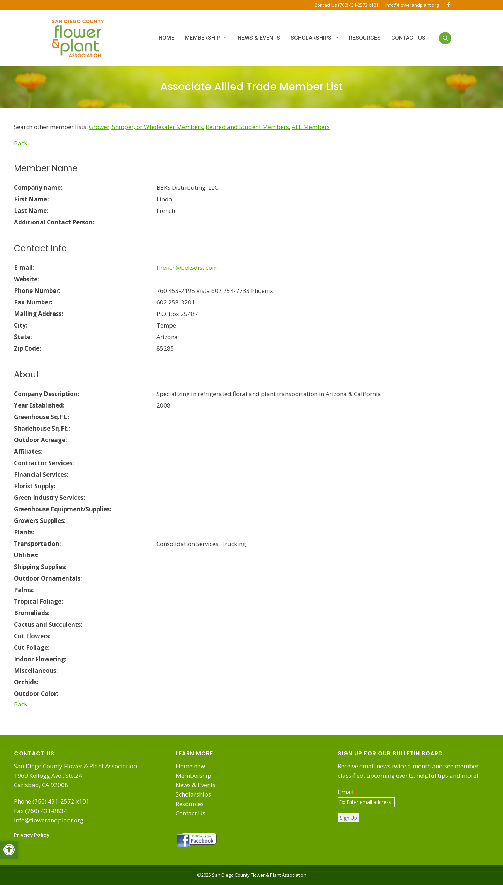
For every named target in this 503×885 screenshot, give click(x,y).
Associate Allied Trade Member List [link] (251, 86)
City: (21, 325)
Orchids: (26, 682)
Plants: (24, 532)
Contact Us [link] (190, 813)
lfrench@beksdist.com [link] (187, 268)
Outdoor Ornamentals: (48, 578)
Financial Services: (41, 474)
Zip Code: (27, 348)
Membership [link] (193, 775)
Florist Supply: (35, 486)
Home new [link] (190, 766)
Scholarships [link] (193, 794)
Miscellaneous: (36, 671)
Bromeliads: (32, 613)
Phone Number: (37, 291)
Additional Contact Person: (54, 222)
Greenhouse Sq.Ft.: (42, 417)
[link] (9, 850)
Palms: (24, 590)
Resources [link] (190, 804)
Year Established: (39, 405)
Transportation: (37, 544)
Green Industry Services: (49, 498)
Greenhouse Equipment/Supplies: (62, 509)
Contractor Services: (44, 463)
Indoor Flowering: (40, 659)
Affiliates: (28, 451)
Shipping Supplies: (40, 567)
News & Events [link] (196, 785)
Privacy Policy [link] (31, 835)
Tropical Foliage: (38, 601)
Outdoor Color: (36, 694)
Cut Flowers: (32, 636)
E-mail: (24, 268)
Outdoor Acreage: (40, 440)
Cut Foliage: (32, 647)
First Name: (31, 199)
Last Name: (31, 211)
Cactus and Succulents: (48, 624)
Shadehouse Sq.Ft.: (42, 428)
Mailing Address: (38, 314)
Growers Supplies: (40, 521)
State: (23, 337)
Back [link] (20, 143)
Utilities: (26, 555)
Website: (26, 279)
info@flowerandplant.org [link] (412, 5)
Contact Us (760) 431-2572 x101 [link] (346, 5)
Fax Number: (33, 302)
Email (348, 792)
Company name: (38, 188)
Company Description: (46, 394)
